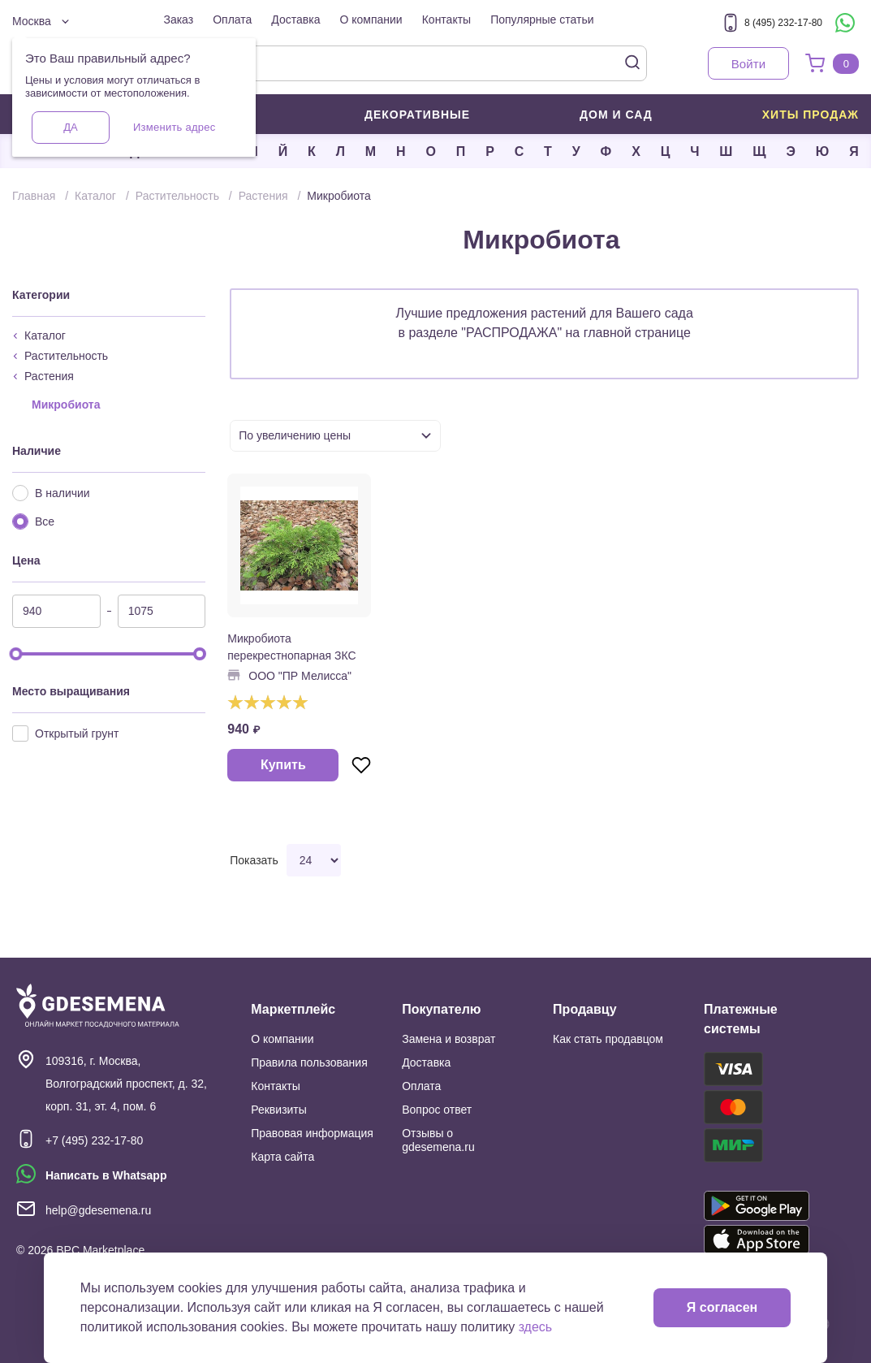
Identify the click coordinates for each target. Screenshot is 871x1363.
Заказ (178, 19)
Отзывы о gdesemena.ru (438, 1140)
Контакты (446, 19)
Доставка (295, 19)
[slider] (16, 653)
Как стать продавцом (608, 1038)
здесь (536, 1327)
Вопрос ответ (437, 1109)
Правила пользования (309, 1062)
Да (70, 127)
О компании (370, 19)
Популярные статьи (541, 19)
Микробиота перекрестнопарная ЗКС (291, 647)
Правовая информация (312, 1133)
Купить (283, 765)
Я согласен (722, 1307)
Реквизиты (279, 1109)
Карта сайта (282, 1156)
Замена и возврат (448, 1038)
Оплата (232, 19)
